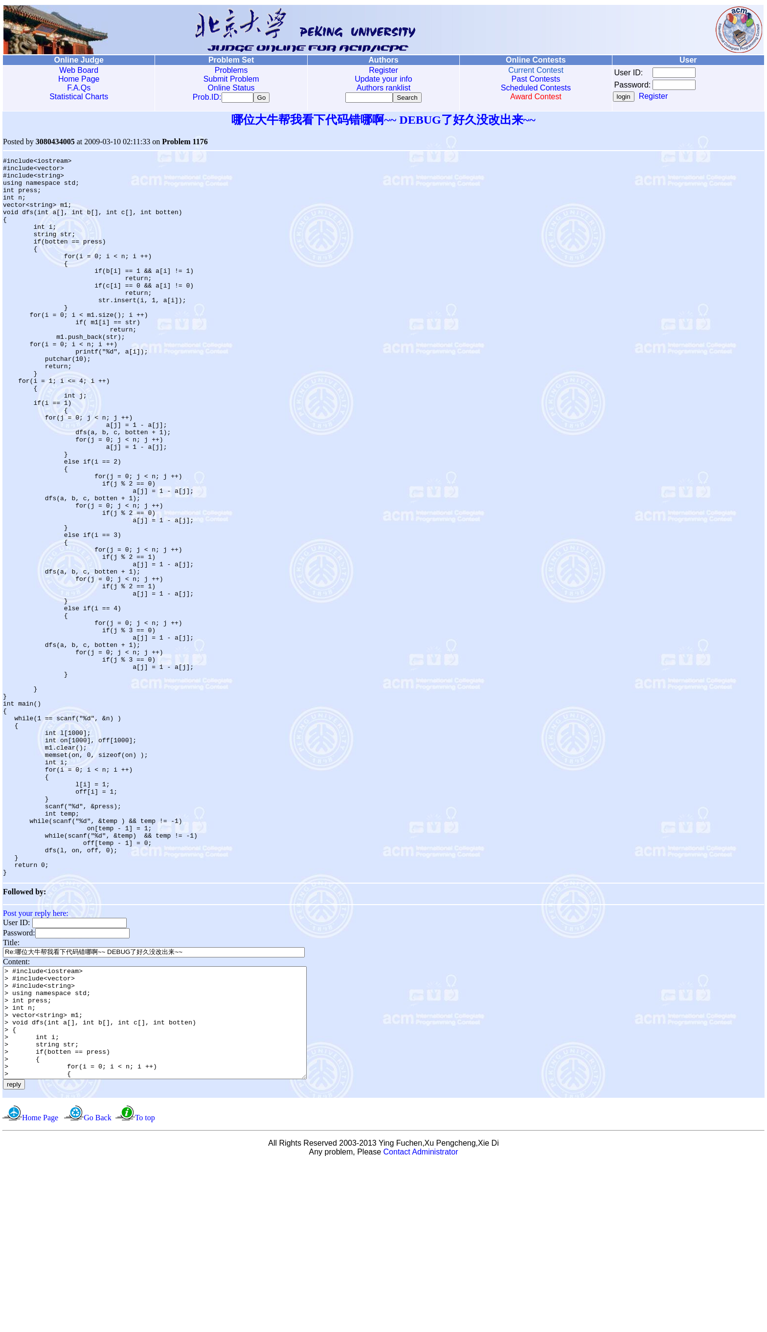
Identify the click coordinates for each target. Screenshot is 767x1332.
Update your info (383, 79)
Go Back (97, 1285)
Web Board (78, 70)
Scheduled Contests (536, 88)
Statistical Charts (78, 96)
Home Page (79, 79)
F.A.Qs (78, 88)
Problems (231, 70)
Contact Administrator (421, 1319)
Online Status (231, 88)
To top (145, 1285)
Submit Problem (231, 79)
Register (383, 70)
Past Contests (536, 79)
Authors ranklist (383, 88)
